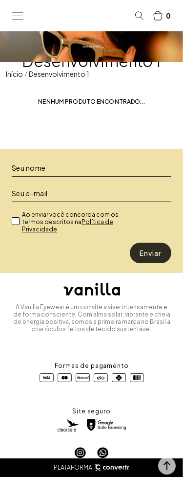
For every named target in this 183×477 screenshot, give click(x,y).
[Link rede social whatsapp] (102, 452)
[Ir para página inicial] (14, 73)
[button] (167, 466)
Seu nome (29, 167)
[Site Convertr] (111, 468)
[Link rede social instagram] (80, 452)
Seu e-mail (30, 193)
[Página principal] (79, 15)
